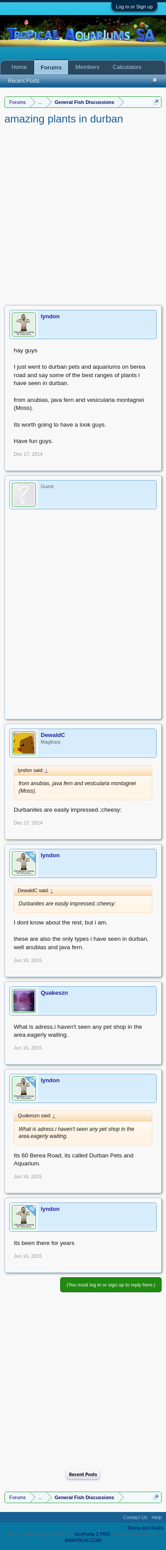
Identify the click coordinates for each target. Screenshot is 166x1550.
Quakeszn (54, 992)
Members (87, 67)
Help (156, 1517)
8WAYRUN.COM (83, 1540)
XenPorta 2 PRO (92, 1534)
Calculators (127, 67)
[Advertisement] (83, 213)
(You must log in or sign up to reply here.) (110, 1284)
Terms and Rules (145, 1528)
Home (19, 67)
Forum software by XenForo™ (41, 1534)
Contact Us (135, 1517)
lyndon (50, 316)
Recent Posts (83, 1474)
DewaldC (53, 735)
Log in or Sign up (134, 6)
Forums (51, 67)
